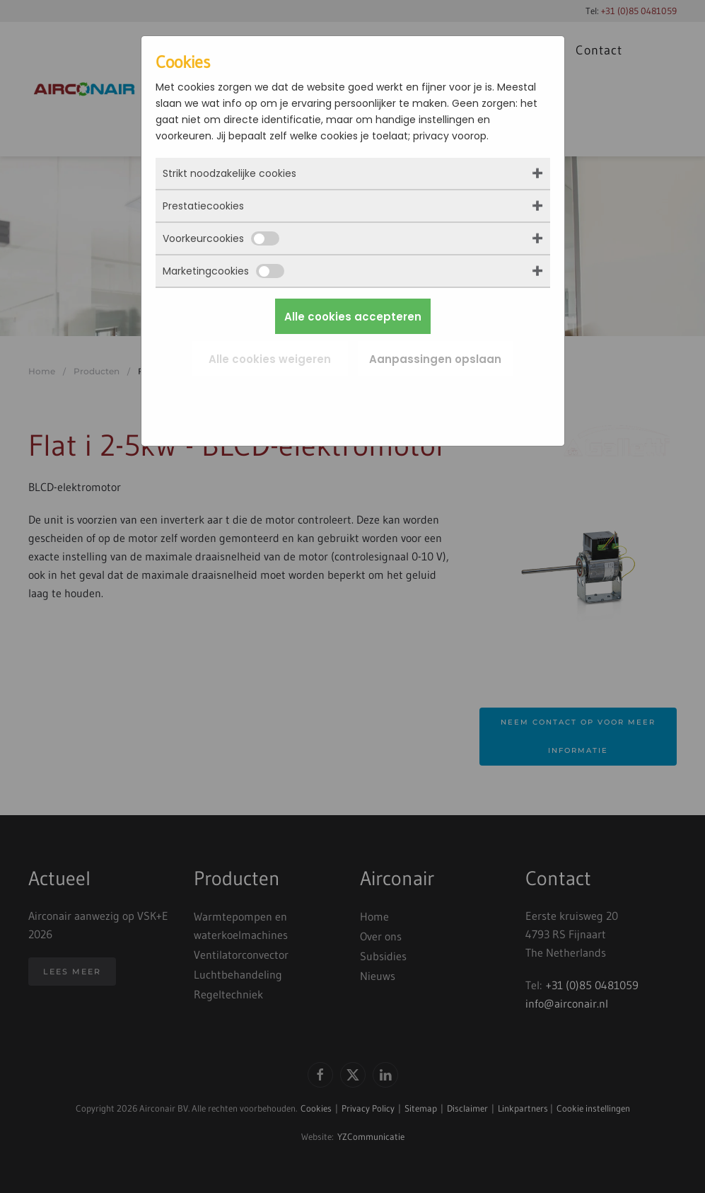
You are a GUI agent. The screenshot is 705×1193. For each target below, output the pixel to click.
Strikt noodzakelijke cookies (229, 173)
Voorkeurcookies (221, 238)
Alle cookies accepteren (352, 316)
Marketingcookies (223, 271)
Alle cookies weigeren (270, 359)
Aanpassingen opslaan (435, 359)
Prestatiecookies (203, 206)
